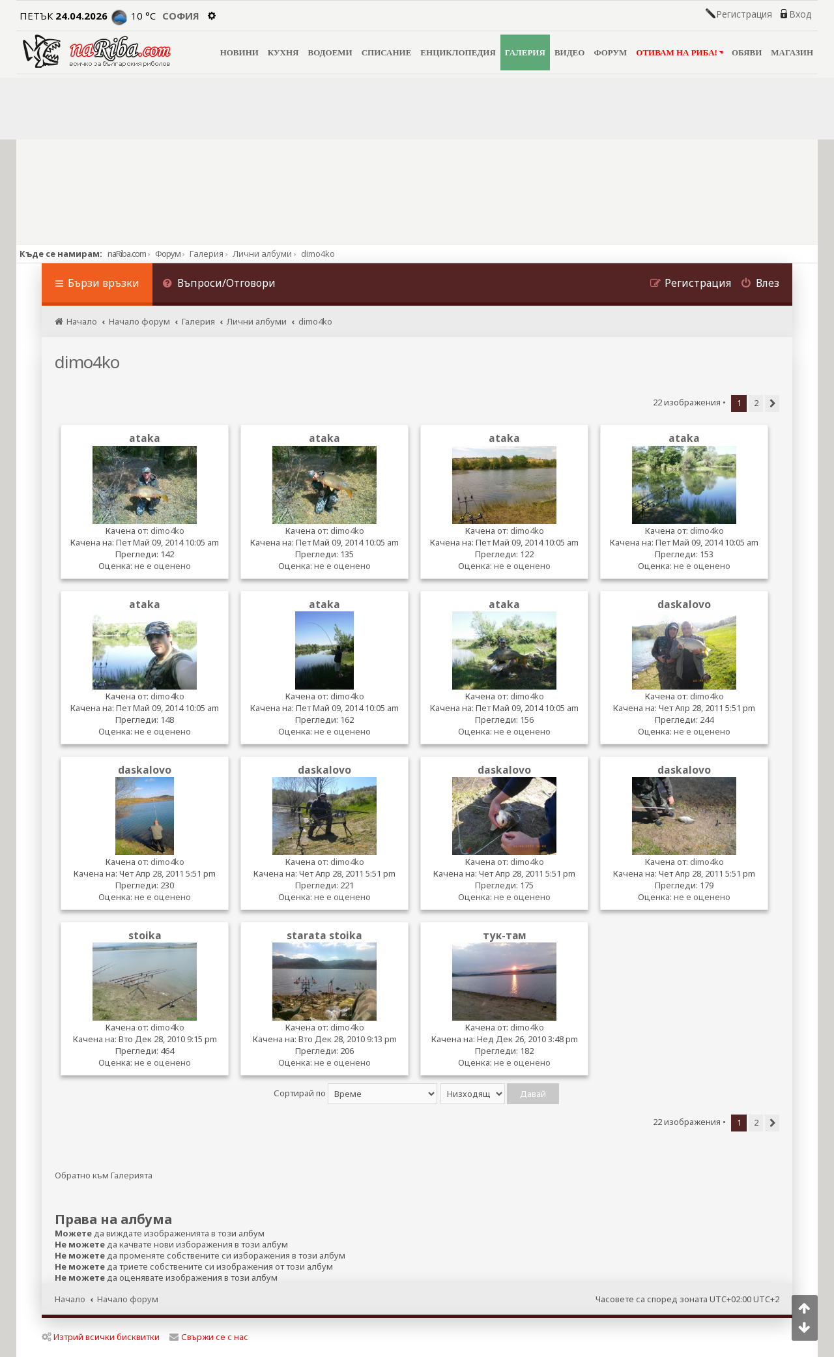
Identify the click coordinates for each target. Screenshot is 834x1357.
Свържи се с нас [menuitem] (208, 1337)
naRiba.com (127, 253)
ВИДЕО (569, 52)
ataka (144, 438)
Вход (800, 14)
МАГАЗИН (792, 52)
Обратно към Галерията (103, 1175)
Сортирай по (355, 1093)
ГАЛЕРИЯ (525, 52)
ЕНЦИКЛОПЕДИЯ (457, 52)
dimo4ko (87, 361)
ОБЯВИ (747, 52)
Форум (167, 253)
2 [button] (756, 403)
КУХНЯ (283, 52)
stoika (145, 935)
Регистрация (744, 14)
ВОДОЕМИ (330, 52)
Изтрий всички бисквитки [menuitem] (101, 1337)
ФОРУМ (610, 52)
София (180, 15)
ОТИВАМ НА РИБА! (679, 52)
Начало (70, 1299)
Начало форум (127, 1299)
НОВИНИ (239, 52)
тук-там (504, 935)
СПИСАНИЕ (387, 52)
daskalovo (684, 604)
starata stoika (324, 935)
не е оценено (162, 566)
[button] (772, 403)
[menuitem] (218, 284)
